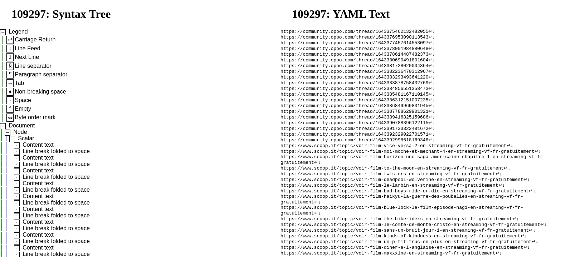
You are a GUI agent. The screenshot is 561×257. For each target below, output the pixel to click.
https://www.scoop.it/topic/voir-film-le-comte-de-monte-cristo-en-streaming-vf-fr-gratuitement (410, 250)
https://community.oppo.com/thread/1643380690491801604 (354, 64)
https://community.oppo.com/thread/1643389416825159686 (354, 128)
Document (22, 125)
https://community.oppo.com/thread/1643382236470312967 (354, 77)
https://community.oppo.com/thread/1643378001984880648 (354, 51)
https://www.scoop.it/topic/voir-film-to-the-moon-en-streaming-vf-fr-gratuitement (392, 186)
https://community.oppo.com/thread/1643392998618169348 (354, 154)
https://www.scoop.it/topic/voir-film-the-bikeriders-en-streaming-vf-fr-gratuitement (396, 244)
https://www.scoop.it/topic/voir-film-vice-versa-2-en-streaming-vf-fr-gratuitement (393, 160)
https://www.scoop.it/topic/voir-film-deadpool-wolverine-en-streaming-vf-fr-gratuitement (401, 199)
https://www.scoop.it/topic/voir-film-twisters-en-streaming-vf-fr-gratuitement (388, 192)
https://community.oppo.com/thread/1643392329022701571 (354, 147)
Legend (18, 32)
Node (20, 132)
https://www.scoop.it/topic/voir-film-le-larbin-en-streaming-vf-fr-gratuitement (389, 205)
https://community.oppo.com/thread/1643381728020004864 (354, 70)
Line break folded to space (56, 151)
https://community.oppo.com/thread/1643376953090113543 (354, 38)
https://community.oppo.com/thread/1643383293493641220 (354, 83)
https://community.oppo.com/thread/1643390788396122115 (354, 134)
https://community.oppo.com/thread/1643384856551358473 (354, 96)
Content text (38, 145)
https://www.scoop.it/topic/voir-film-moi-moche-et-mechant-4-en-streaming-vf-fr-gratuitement (407, 166)
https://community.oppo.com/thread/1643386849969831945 (354, 115)
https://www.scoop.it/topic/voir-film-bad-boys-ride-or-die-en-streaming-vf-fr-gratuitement (404, 211)
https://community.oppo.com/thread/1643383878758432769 (354, 89)
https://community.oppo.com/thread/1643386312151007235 (354, 109)
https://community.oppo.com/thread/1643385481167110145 (354, 102)
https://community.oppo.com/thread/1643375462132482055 (354, 32)
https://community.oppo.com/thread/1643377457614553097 (354, 44)
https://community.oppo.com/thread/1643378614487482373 (354, 57)
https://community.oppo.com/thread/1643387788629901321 (354, 122)
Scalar (26, 138)
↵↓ (431, 32)
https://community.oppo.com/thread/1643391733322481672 (354, 141)
